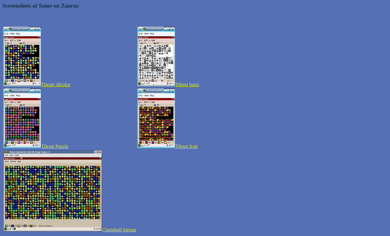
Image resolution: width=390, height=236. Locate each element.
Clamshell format (69, 229)
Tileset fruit (167, 146)
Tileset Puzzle (36, 146)
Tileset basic (168, 84)
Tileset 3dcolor (36, 84)
